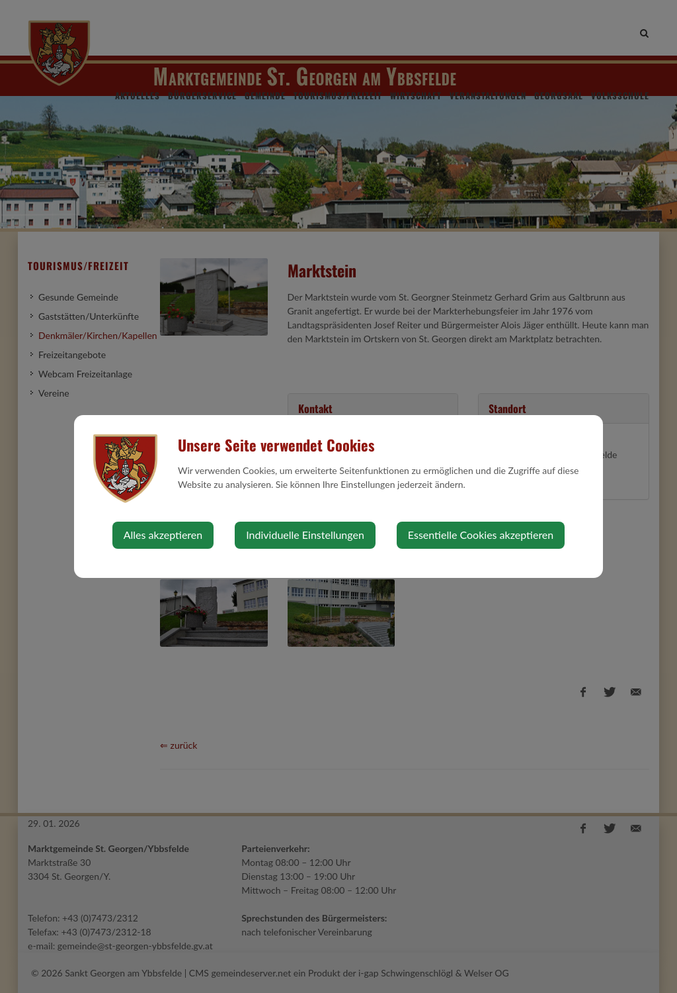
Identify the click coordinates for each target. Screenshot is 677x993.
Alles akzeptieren (163, 534)
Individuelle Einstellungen (305, 534)
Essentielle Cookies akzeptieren (480, 534)
